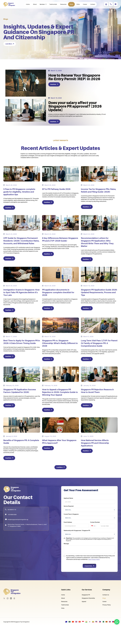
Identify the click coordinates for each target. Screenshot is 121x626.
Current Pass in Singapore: (71, 521)
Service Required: (69, 513)
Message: (66, 551)
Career (85, 4)
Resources (63, 4)
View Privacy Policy (94, 566)
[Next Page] (60, 467)
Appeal (84, 601)
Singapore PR (86, 595)
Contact (92, 4)
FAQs (78, 4)
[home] (10, 4)
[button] (43, 4)
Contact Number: (95, 529)
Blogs (71, 4)
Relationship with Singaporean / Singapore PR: (77, 538)
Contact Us (105, 595)
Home (28, 4)
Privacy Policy (106, 605)
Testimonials (53, 4)
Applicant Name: (68, 505)
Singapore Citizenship (88, 598)
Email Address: (68, 529)
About (35, 4)
